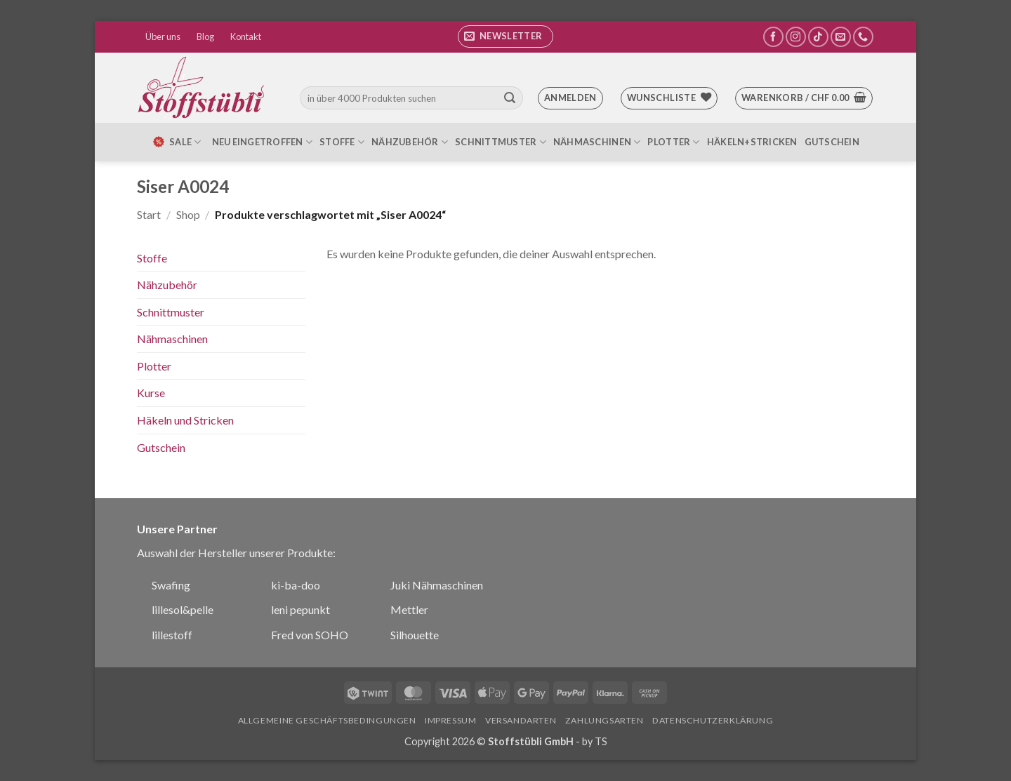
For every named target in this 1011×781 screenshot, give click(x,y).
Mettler (409, 609)
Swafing (171, 585)
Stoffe (341, 142)
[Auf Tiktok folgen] (818, 37)
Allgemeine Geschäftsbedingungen (327, 720)
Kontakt (245, 36)
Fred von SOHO (309, 634)
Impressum (451, 720)
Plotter (673, 142)
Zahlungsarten (604, 720)
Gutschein (832, 141)
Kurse (151, 392)
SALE (176, 142)
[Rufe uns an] (863, 37)
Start (149, 214)
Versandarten (520, 720)
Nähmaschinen (597, 142)
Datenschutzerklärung (712, 720)
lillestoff (172, 634)
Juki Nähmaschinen (436, 585)
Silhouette (414, 634)
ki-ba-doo (295, 585)
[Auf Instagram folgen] (796, 37)
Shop (188, 214)
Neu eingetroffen (262, 142)
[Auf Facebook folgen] (773, 37)
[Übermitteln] (510, 98)
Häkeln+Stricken (752, 141)
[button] (505, 36)
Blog (205, 36)
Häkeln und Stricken (185, 420)
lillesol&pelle (182, 609)
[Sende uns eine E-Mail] (841, 37)
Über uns (162, 36)
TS (601, 741)
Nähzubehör (409, 142)
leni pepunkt (300, 609)
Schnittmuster (500, 142)
